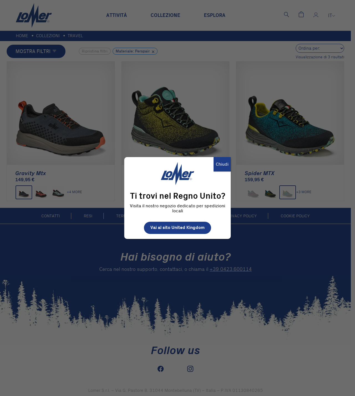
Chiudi (222, 164)
